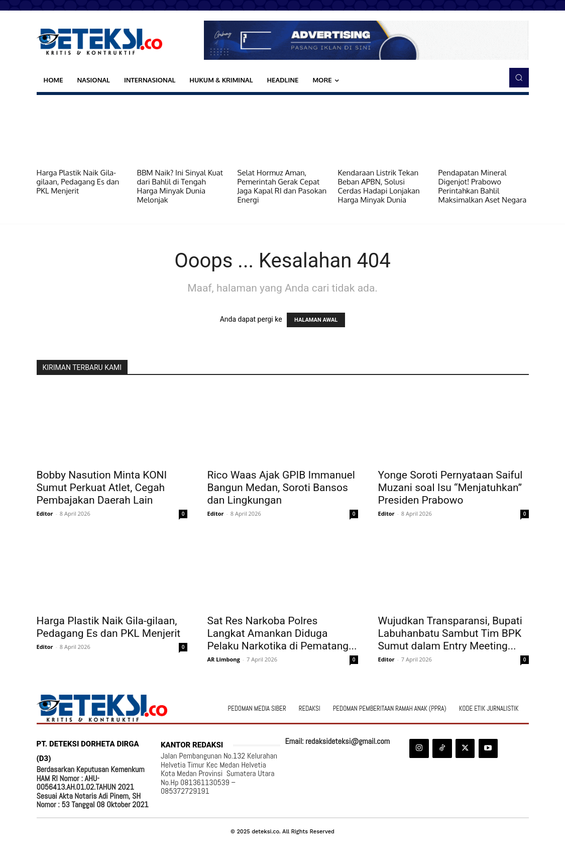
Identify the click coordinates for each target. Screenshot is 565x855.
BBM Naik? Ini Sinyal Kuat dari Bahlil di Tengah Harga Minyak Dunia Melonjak (180, 186)
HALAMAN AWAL (315, 320)
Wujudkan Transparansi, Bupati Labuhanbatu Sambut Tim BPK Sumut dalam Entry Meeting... (450, 633)
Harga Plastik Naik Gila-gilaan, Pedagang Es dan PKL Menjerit (78, 182)
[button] (518, 77)
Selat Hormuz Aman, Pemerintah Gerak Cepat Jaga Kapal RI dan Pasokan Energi (282, 186)
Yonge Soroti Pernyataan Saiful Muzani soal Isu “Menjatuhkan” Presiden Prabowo (450, 487)
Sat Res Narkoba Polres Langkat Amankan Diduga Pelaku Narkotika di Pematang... (282, 633)
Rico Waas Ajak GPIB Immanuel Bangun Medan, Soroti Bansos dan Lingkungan (281, 487)
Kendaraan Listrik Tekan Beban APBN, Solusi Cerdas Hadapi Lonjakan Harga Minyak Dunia (379, 186)
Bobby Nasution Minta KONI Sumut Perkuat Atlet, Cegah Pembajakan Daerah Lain (102, 487)
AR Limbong (223, 659)
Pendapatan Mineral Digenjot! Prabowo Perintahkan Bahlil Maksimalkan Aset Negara (482, 186)
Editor (45, 513)
